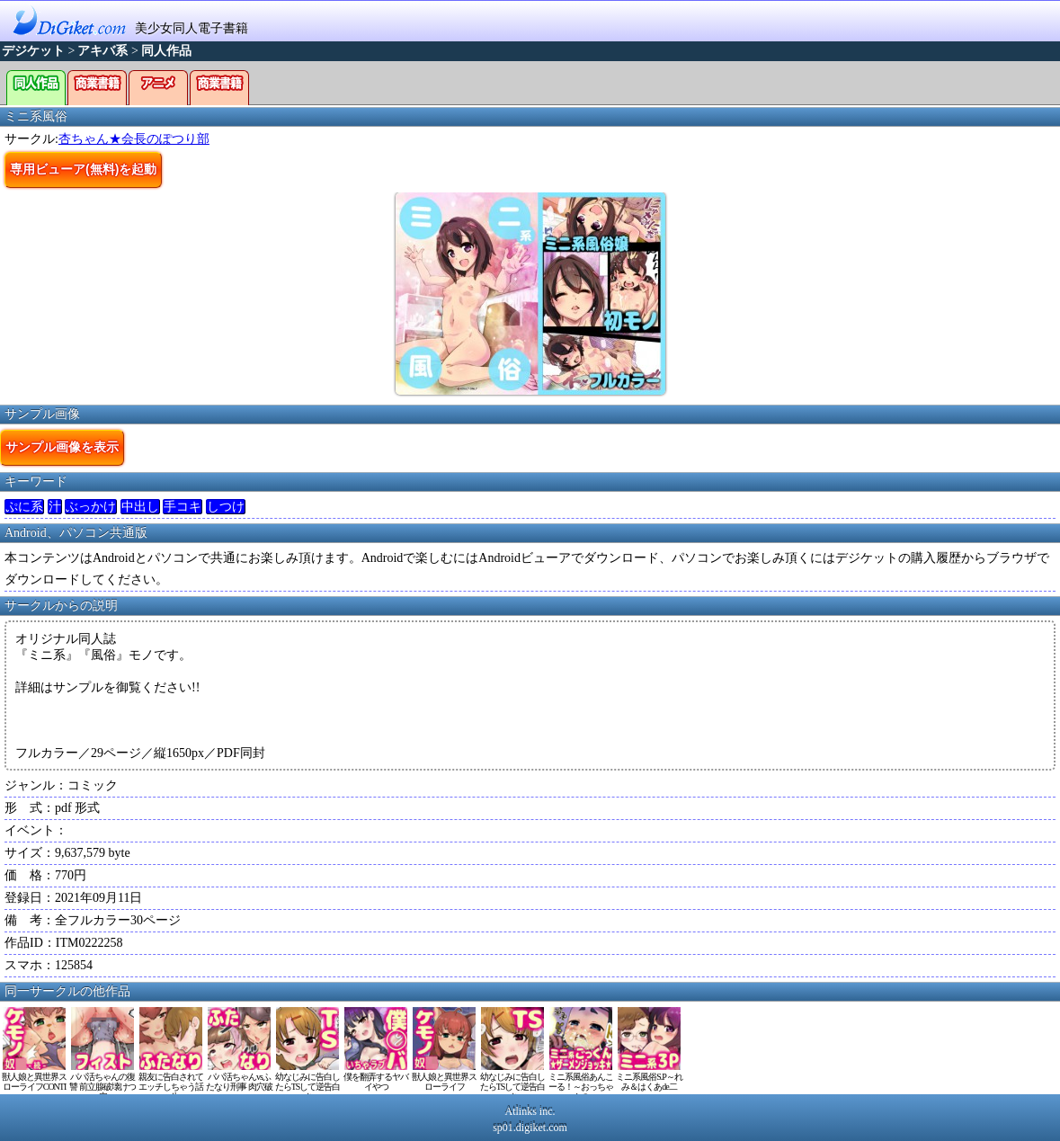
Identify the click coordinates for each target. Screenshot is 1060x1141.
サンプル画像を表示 (62, 447)
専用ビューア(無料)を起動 (83, 169)
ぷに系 (24, 506)
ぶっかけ (91, 506)
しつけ (226, 506)
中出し (140, 506)
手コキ (182, 506)
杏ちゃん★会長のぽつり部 (133, 139)
